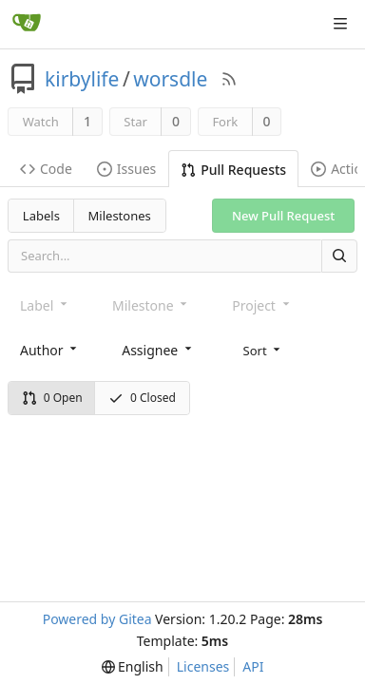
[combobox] (50, 349)
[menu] (264, 349)
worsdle (170, 78)
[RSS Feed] (229, 78)
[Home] (26, 24)
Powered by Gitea (97, 619)
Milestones (119, 215)
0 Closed (142, 398)
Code (46, 169)
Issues (126, 169)
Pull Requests (233, 170)
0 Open (52, 398)
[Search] (339, 256)
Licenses (203, 666)
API (252, 666)
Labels (41, 215)
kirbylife (82, 78)
